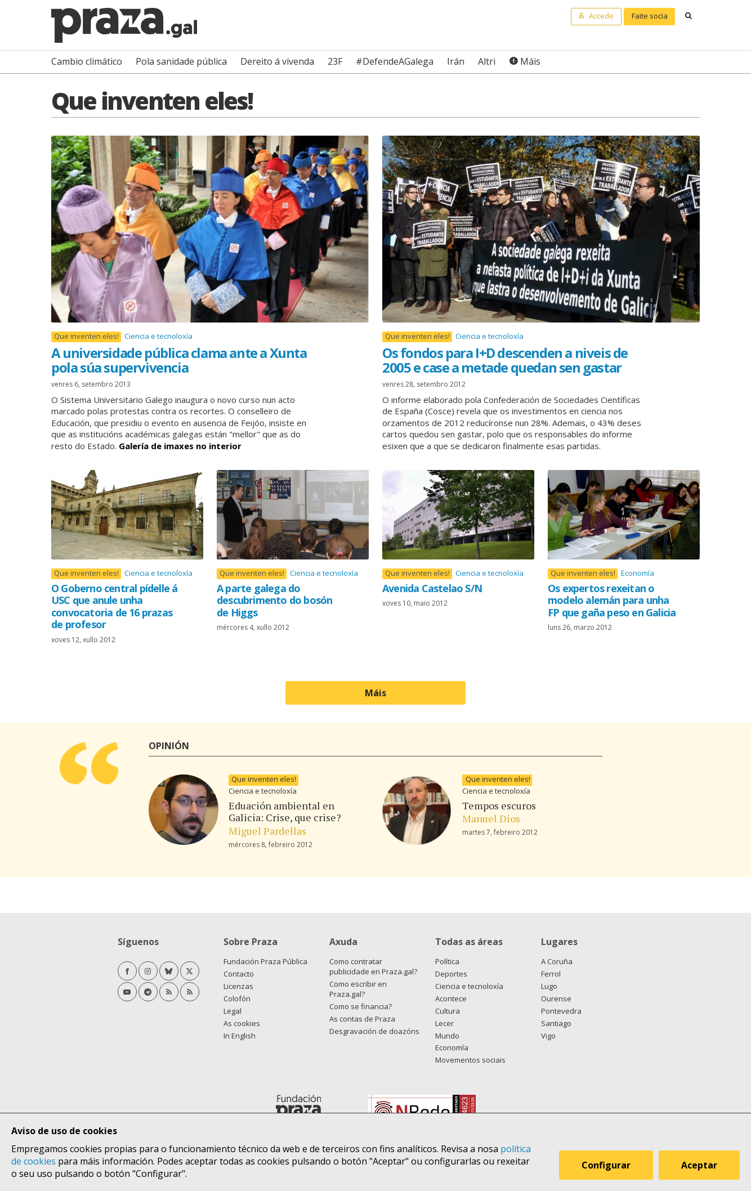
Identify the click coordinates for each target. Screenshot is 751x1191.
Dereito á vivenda (277, 61)
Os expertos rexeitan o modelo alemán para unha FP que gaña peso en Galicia (612, 600)
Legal (232, 1011)
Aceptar (699, 1165)
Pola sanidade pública (181, 61)
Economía (637, 573)
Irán (455, 61)
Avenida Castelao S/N (432, 588)
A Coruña (557, 961)
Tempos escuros (499, 805)
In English (239, 1036)
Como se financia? (360, 1006)
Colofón (237, 998)
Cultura (447, 1011)
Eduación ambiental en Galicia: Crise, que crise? (285, 812)
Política (447, 961)
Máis (530, 61)
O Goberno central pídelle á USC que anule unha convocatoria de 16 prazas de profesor (114, 606)
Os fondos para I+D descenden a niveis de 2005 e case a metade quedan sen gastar (505, 360)
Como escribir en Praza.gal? (358, 989)
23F (335, 61)
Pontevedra (561, 1011)
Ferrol (551, 974)
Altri (486, 61)
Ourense (556, 998)
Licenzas (238, 986)
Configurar (606, 1165)
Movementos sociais (470, 1060)
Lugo (549, 986)
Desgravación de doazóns (374, 1031)
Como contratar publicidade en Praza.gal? (373, 966)
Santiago (556, 1023)
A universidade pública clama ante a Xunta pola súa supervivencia (179, 360)
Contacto (238, 974)
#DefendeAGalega (394, 61)
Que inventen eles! (86, 336)
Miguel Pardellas (267, 831)
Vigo (548, 1036)
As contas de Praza (362, 1019)
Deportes (451, 974)
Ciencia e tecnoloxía (158, 336)
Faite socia (650, 16)
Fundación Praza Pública (265, 961)
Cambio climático (86, 61)
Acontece (451, 998)
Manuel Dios (491, 818)
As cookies (241, 1023)
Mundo (447, 1036)
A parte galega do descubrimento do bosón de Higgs (274, 600)
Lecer (444, 1023)
